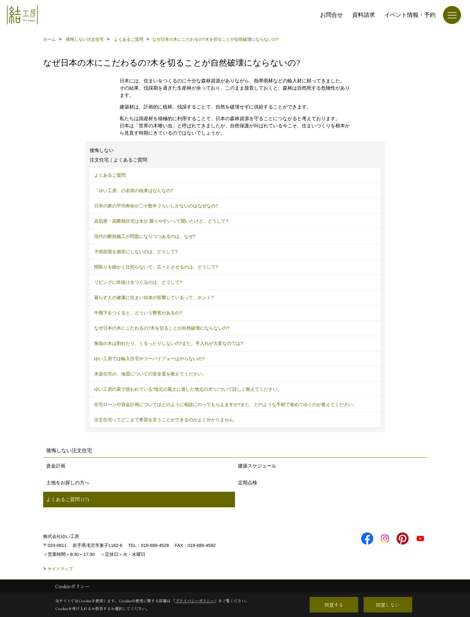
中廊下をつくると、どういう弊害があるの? (138, 312)
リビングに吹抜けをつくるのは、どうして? (138, 282)
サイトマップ (60, 568)
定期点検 (247, 482)
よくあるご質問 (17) (67, 499)
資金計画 (55, 465)
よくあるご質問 (110, 175)
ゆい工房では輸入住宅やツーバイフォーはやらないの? (149, 358)
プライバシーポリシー (194, 601)
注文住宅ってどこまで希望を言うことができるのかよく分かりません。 (166, 419)
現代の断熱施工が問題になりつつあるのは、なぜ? (144, 236)
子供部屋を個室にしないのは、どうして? (135, 251)
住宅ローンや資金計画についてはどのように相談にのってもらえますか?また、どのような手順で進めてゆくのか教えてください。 (225, 404)
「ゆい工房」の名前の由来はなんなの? (133, 190)
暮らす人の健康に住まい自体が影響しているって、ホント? (153, 297)
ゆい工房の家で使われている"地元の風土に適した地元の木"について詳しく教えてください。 (188, 389)
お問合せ (331, 15)
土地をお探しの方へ (67, 482)
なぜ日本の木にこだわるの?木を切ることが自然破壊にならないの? (162, 328)
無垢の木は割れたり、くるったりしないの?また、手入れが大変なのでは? (168, 343)
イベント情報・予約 (410, 15)
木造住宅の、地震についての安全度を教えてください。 (150, 373)
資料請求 (363, 15)
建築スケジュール (257, 465)
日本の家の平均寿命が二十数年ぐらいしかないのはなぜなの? (156, 205)
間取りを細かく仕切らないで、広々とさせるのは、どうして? (156, 266)
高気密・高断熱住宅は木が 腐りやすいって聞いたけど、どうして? (161, 221)
